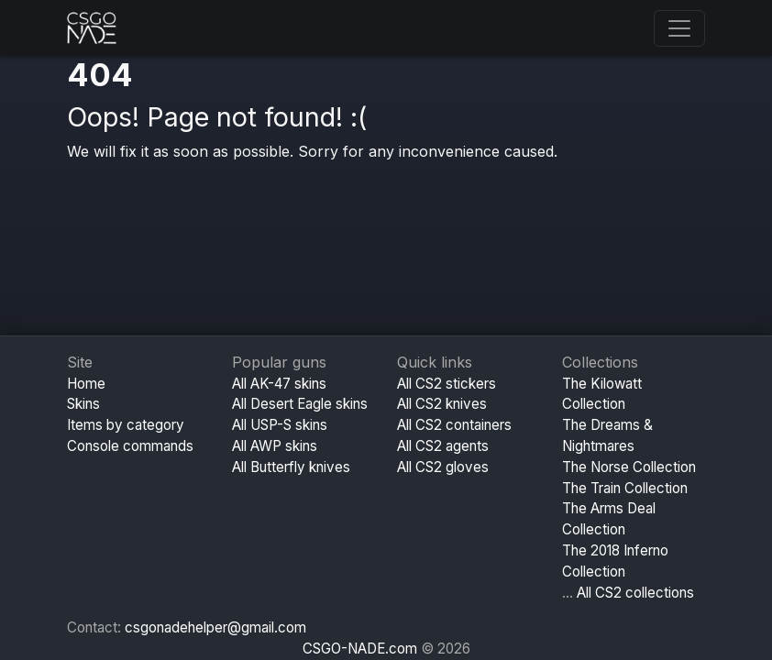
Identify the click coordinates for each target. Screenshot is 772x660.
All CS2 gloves (443, 467)
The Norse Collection (629, 467)
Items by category (125, 425)
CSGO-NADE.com (360, 648)
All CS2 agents (443, 446)
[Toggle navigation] (679, 28)
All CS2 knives (442, 403)
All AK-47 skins (279, 383)
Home (86, 383)
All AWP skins (274, 446)
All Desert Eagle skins (300, 403)
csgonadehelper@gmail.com (215, 627)
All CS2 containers (454, 425)
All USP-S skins (279, 425)
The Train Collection (625, 488)
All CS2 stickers (446, 383)
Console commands (130, 446)
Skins (83, 403)
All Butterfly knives (291, 467)
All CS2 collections (635, 592)
